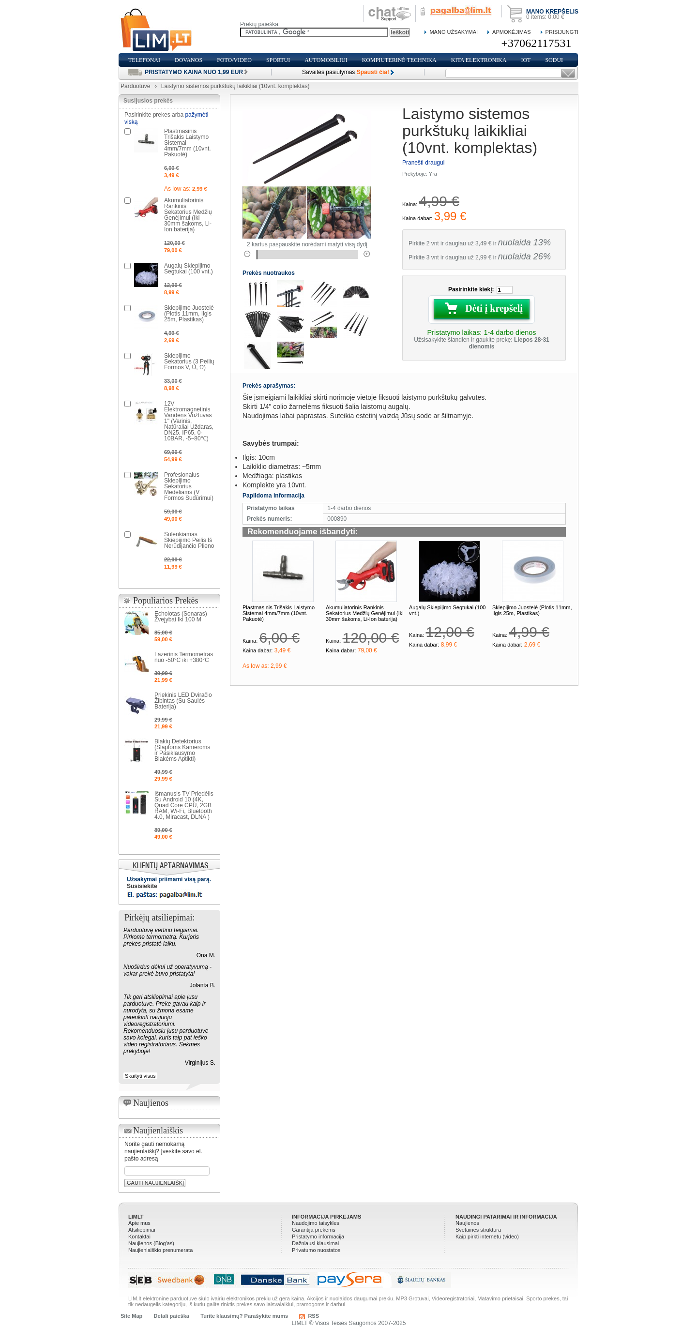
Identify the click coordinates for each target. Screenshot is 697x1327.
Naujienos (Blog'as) (151, 1243)
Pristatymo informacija (318, 1236)
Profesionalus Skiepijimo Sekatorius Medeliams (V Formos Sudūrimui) (188, 486)
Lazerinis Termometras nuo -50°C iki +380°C (183, 657)
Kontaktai (139, 1236)
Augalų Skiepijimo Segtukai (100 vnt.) (188, 268)
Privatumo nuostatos (316, 1250)
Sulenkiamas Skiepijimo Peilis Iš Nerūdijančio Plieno (189, 540)
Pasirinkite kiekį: (471, 289)
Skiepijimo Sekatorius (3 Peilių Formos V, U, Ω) (189, 361)
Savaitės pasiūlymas (345, 72)
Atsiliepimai (141, 1230)
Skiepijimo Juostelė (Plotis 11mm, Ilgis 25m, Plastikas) (532, 610)
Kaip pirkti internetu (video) (487, 1236)
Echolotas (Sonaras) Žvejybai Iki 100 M (180, 616)
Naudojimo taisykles (315, 1223)
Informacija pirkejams (326, 1217)
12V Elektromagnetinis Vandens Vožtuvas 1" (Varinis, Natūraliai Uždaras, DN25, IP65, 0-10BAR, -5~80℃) (188, 421)
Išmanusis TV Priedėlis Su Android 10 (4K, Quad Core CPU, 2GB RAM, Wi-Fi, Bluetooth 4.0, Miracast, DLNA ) (183, 805)
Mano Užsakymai (453, 32)
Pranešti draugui (423, 162)
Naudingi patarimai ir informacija (506, 1217)
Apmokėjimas (511, 32)
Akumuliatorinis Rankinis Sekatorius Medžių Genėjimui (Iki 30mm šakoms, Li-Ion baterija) (365, 613)
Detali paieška (171, 1316)
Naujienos (467, 1223)
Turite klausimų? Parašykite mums (244, 1316)
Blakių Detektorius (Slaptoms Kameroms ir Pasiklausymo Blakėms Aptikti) (182, 750)
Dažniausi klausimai (315, 1243)
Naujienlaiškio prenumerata (160, 1250)
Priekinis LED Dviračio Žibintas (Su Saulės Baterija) (183, 701)
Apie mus (139, 1223)
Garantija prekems (313, 1230)
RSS (313, 1316)
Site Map (131, 1316)
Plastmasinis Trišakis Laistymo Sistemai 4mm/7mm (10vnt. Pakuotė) (278, 613)
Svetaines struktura (478, 1230)
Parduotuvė (135, 86)
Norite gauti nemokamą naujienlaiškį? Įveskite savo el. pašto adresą (163, 1151)
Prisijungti (561, 32)
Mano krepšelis (552, 12)
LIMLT (136, 1217)
